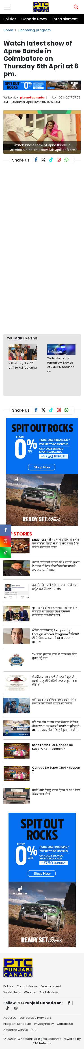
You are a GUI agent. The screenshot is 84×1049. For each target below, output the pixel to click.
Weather (30, 992)
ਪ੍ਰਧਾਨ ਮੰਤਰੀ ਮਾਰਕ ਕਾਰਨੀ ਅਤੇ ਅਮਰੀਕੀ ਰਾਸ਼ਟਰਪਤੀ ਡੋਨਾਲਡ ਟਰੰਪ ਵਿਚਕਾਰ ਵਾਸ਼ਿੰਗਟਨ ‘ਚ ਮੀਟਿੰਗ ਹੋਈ (55, 611)
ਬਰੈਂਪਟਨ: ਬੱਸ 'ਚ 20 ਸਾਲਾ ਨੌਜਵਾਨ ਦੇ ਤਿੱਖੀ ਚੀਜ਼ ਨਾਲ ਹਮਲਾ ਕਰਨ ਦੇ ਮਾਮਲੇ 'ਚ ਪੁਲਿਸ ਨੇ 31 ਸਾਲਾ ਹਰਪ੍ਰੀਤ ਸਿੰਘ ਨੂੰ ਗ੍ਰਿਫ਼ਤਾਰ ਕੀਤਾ (55, 726)
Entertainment (65, 19)
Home (8, 30)
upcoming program (34, 30)
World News (12, 992)
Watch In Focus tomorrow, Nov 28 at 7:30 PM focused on (60, 365)
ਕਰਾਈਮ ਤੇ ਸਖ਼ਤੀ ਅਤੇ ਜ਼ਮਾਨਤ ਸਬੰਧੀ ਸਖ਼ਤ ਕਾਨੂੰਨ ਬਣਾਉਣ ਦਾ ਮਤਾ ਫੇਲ (55, 587)
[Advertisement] (42, 287)
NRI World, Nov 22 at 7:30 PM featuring (23, 365)
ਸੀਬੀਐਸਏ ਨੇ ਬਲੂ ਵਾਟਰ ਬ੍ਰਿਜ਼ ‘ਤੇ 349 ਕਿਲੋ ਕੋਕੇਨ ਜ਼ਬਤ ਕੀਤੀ (56, 792)
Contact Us (65, 1023)
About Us (9, 1017)
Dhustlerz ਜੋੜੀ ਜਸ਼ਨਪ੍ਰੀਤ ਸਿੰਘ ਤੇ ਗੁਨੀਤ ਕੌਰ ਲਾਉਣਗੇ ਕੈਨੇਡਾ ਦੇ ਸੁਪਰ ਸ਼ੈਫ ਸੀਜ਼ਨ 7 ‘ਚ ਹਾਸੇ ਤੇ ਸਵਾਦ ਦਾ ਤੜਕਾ (55, 543)
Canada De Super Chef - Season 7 (56, 769)
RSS (33, 1029)
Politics (9, 19)
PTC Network (42, 1043)
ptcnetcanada (32, 97)
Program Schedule (17, 1023)
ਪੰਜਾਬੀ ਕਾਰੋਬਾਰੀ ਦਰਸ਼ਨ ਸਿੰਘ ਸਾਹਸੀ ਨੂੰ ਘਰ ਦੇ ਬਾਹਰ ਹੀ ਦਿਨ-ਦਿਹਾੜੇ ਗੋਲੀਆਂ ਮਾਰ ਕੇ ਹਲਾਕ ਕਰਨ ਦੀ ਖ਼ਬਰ (56, 566)
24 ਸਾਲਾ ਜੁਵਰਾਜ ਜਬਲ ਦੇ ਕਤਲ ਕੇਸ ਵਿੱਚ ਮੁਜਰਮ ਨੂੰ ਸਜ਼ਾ (54, 656)
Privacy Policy (44, 1023)
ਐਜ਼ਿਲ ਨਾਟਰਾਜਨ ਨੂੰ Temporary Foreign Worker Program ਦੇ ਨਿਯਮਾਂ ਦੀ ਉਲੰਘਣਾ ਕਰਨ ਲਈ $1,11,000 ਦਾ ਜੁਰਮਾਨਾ (55, 636)
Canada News (34, 19)
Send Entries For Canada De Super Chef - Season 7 (52, 747)
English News (49, 992)
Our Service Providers (35, 1017)
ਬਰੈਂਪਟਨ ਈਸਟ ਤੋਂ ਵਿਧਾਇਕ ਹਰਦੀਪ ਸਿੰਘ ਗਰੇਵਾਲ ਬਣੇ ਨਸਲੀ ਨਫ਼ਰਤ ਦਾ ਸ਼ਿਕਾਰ (54, 701)
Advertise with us (15, 1029)
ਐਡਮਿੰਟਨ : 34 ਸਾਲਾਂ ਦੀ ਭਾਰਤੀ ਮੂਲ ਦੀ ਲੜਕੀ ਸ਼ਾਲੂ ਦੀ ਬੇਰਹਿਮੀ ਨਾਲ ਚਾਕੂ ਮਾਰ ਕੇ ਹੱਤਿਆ (54, 681)
